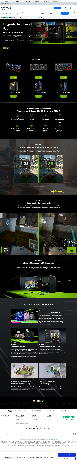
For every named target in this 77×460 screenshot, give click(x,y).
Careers (48, 419)
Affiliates (49, 418)
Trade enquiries (35, 419)
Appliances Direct (9, 434)
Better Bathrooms (22, 434)
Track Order (70, 8)
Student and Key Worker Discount (22, 423)
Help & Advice (73, 13)
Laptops (2, 13)
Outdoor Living (33, 434)
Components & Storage (36, 13)
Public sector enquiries (36, 418)
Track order (18, 422)
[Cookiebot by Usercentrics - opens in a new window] (8, 458)
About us (49, 416)
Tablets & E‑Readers (23, 13)
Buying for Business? (5, 3)
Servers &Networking (56, 13)
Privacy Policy (69, 434)
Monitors (11, 13)
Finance (17, 419)
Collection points (19, 418)
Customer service (19, 416)
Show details (63, 457)
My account (18, 420)
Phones (42, 13)
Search (57, 8)
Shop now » (13, 77)
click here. (55, 439)
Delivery (33, 416)
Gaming (17, 13)
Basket (75, 8)
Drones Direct (16, 434)
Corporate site (50, 420)
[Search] (35, 8)
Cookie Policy (63, 434)
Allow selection (67, 451)
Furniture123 (28, 434)
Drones (51, 13)
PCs (7, 13)
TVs (46, 13)
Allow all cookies (67, 447)
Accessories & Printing (29, 13)
